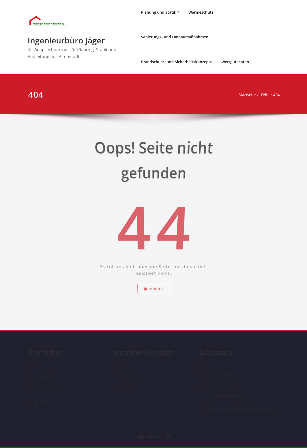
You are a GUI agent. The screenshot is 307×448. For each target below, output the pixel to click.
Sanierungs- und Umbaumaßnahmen (174, 36)
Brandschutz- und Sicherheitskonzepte (176, 61)
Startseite (245, 95)
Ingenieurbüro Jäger (66, 40)
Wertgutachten (235, 61)
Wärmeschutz (200, 12)
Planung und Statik (158, 12)
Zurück (153, 300)
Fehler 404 (270, 95)
